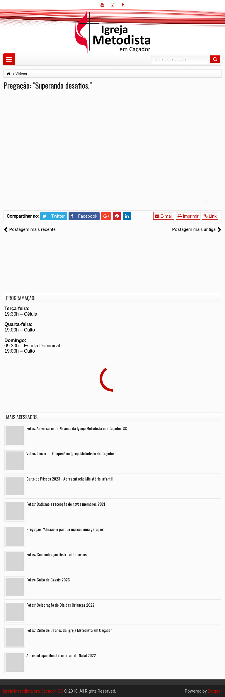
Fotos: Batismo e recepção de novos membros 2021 (65, 504)
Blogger (215, 691)
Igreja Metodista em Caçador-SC (33, 691)
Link (210, 216)
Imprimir (188, 216)
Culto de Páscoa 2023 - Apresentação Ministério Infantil (69, 479)
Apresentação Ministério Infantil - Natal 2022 (61, 655)
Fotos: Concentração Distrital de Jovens (56, 554)
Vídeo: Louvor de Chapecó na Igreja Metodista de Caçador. (70, 453)
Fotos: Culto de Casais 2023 (48, 579)
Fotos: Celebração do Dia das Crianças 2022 (60, 605)
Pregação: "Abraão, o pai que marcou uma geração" (65, 529)
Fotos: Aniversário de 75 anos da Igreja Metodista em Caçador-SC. (77, 428)
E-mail (164, 216)
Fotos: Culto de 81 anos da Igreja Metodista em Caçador (69, 630)
